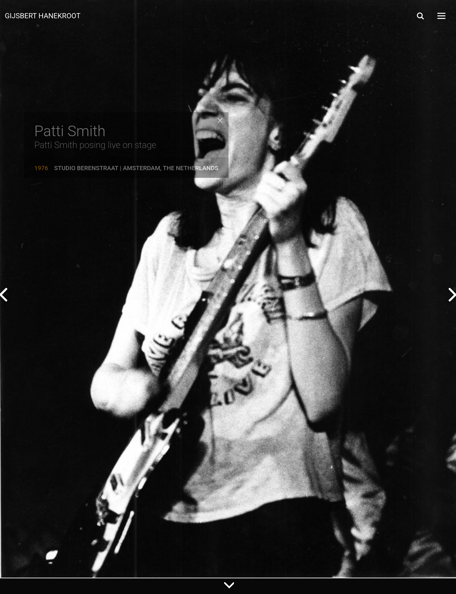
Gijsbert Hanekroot (42, 15)
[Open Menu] (441, 16)
